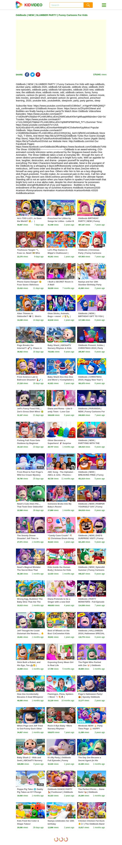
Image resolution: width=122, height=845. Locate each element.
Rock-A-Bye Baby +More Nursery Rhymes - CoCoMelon (60, 728)
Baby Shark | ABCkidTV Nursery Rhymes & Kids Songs (59, 348)
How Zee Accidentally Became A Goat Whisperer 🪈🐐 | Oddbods (30, 697)
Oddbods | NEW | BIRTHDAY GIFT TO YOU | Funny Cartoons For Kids (91, 316)
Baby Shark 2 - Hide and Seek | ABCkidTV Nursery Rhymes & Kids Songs (29, 760)
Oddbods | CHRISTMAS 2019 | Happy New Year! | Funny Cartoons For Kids (90, 380)
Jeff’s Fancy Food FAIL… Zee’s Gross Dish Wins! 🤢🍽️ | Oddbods (30, 411)
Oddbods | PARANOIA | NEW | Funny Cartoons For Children (91, 411)
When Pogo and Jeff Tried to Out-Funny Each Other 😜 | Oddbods (30, 728)
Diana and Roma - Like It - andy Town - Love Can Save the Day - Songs (60, 411)
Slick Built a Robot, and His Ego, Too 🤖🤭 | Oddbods (28, 665)
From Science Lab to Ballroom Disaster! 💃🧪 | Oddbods (29, 380)
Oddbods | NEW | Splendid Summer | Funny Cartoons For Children (91, 570)
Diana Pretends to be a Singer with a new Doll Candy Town (59, 602)
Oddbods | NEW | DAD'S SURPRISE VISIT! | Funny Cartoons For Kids (90, 538)
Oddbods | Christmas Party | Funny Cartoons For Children (89, 253)
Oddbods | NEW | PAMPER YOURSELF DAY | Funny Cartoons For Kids (91, 507)
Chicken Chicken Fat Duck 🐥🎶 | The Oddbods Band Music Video (91, 824)
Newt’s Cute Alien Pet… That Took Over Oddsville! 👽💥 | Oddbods (30, 507)
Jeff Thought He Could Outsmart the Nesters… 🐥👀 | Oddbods (30, 633)
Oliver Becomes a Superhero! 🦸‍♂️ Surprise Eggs (59, 443)
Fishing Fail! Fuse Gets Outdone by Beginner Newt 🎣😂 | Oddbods (28, 443)
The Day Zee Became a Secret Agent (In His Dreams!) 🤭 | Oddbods (89, 760)
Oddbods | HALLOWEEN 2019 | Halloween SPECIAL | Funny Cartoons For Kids (91, 633)
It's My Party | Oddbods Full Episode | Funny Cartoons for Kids (59, 760)
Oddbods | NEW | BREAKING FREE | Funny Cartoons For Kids (90, 475)
